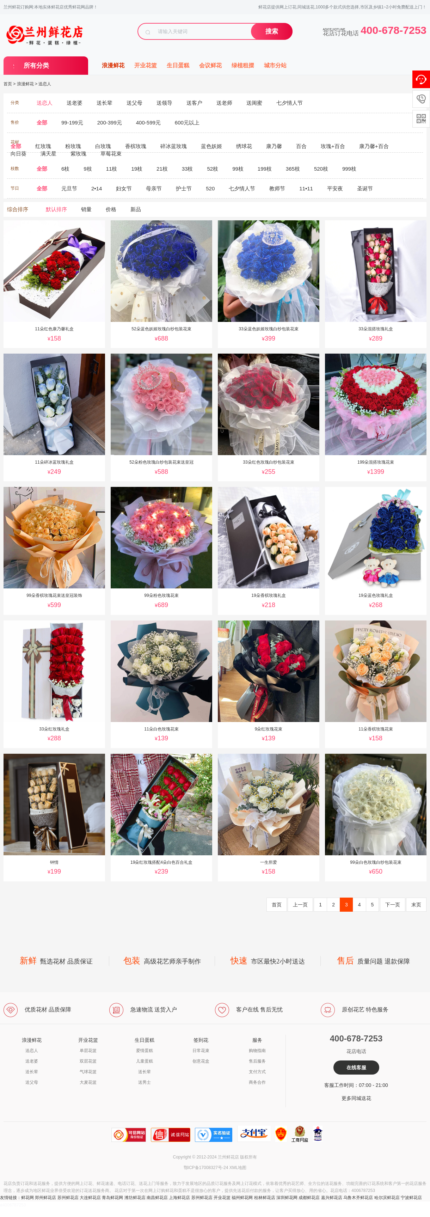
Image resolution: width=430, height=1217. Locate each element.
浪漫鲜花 (113, 65)
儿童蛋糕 (144, 1061)
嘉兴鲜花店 (331, 1197)
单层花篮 (88, 1050)
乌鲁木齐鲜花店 (358, 1197)
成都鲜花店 (309, 1197)
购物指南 (257, 1050)
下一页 (392, 904)
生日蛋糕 (178, 65)
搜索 (271, 31)
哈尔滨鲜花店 (387, 1197)
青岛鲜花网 (112, 1197)
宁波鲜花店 (411, 1197)
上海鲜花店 (179, 1197)
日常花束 (200, 1050)
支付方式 (257, 1071)
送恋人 (44, 83)
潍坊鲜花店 (135, 1197)
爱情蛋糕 (144, 1050)
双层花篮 (88, 1061)
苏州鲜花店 (68, 1197)
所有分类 (36, 65)
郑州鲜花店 (45, 1197)
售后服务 (257, 1061)
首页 (8, 83)
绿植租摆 (243, 65)
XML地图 (238, 1167)
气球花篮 (88, 1071)
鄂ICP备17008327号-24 (206, 1167)
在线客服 (356, 1067)
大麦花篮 (88, 1082)
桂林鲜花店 (264, 1197)
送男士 (144, 1082)
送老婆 (31, 1061)
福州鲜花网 (242, 1197)
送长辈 (31, 1071)
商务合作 (257, 1082)
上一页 (300, 904)
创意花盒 (200, 1061)
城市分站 (275, 65)
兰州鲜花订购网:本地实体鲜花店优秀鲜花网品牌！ (51, 7)
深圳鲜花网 (286, 1197)
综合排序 (17, 209)
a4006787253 (13, 1205)
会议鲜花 (210, 65)
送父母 (31, 1082)
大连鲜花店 (90, 1197)
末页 (416, 904)
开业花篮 (145, 65)
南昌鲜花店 (157, 1197)
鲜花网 (27, 1197)
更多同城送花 (356, 1098)
